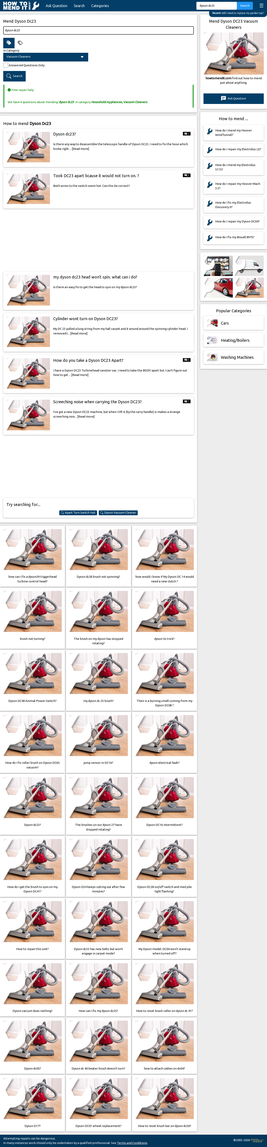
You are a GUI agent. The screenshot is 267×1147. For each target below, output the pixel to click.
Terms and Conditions (132, 1143)
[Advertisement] (98, 240)
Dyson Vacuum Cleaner (118, 512)
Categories (100, 6)
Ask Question (56, 6)
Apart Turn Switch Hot (78, 512)
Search (79, 6)
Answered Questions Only (26, 65)
